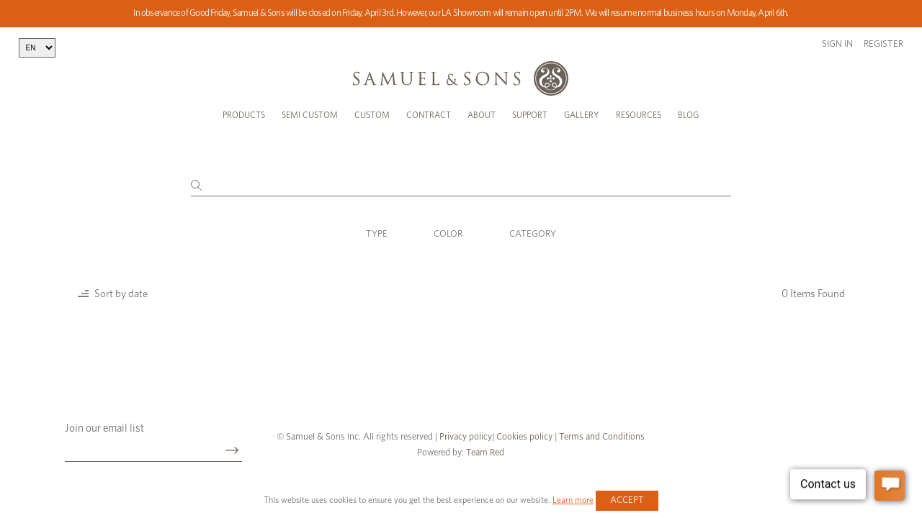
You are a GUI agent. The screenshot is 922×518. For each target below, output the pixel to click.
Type (377, 234)
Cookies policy (524, 437)
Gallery (581, 115)
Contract (428, 115)
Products (244, 115)
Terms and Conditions (601, 437)
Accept (627, 500)
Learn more (573, 500)
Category (532, 234)
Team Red (485, 453)
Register (883, 44)
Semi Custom (310, 115)
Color (448, 234)
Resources (638, 115)
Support (529, 115)
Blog (688, 115)
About (481, 115)
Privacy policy (465, 437)
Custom (372, 115)
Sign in (837, 44)
